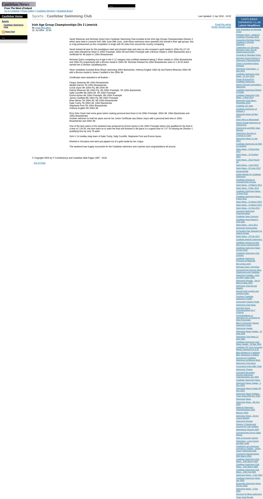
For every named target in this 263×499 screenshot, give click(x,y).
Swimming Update (244, 328)
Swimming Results (244, 421)
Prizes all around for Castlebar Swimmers (245, 80)
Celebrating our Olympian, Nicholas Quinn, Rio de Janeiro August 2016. (248, 49)
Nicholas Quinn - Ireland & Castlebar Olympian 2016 (248, 36)
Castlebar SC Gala (244, 106)
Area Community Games (247, 438)
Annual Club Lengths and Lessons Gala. (247, 292)
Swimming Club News (246, 305)
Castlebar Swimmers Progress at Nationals (245, 259)
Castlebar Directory (46, 11)
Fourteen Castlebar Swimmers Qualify (244, 297)
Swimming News (243, 399)
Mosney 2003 (242, 413)
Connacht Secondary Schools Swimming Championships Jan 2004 (247, 374)
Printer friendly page (221, 27)
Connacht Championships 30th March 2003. (247, 455)
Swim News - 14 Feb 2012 (248, 208)
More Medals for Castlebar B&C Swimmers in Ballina (248, 353)
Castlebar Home (12, 16)
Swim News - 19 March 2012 (249, 185)
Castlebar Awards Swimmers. (249, 239)
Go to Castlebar (12, 11)
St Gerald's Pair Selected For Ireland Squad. (249, 232)
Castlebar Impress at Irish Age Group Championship (247, 243)
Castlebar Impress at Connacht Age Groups (246, 181)
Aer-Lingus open (243, 264)
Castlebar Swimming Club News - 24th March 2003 (247, 460)
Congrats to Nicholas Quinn (248, 55)
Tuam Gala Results (244, 497)
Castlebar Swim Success (247, 216)
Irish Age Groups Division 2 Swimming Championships (248, 59)
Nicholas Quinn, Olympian (247, 267)
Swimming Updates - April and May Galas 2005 (247, 276)
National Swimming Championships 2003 (245, 408)
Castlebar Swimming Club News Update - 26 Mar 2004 (248, 343)
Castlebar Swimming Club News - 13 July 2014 (247, 75)
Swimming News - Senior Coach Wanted (247, 417)
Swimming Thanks (244, 369)
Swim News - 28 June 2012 (248, 168)
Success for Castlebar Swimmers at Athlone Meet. (248, 359)
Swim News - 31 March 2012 (249, 202)
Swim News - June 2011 (247, 225)
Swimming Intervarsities (246, 228)
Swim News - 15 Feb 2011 (248, 236)
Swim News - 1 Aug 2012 (247, 165)
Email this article (223, 24)
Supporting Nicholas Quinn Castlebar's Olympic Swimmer (248, 42)
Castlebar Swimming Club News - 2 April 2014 (247, 96)
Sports (5, 21)
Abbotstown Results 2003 (247, 429)
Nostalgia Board (65, 11)
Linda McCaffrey (43, 28)
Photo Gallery (28, 11)
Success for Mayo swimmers (249, 494)
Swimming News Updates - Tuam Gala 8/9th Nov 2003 (248, 395)
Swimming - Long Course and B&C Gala (247, 442)
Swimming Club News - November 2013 (246, 101)
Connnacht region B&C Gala (249, 366)
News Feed (10, 32)
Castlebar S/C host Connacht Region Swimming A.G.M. (249, 348)
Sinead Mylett (242, 171)
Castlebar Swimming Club (69, 16)
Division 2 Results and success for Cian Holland (247, 425)
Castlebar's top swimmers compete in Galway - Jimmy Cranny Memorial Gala (248, 448)
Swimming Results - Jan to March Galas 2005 (248, 281)
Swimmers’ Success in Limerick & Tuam (246, 134)
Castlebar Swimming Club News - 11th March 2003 (247, 465)
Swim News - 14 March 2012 (249, 205)
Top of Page (39, 163)
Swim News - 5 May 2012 (247, 188)
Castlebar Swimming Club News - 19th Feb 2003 (247, 471)
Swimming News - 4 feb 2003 (249, 475)
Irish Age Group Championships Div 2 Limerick (245, 310)
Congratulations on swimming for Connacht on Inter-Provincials (248, 317)
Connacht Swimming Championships (245, 212)
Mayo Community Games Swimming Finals (247, 324)
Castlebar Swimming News (248, 380)
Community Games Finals (247, 302)
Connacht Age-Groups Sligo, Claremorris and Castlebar (249, 271)
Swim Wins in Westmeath (247, 119)
